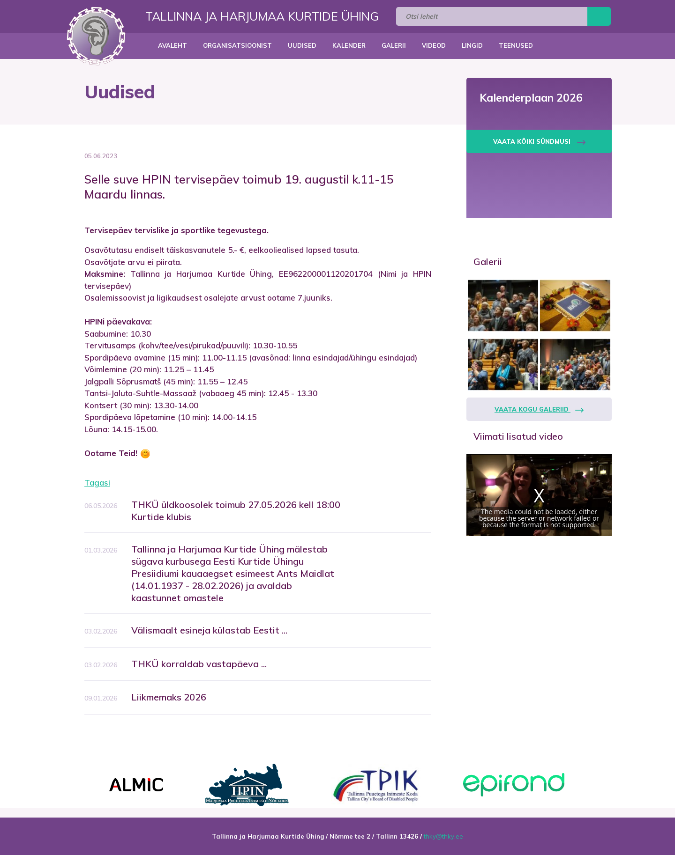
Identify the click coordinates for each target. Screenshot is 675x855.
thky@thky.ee (443, 836)
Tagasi (97, 482)
